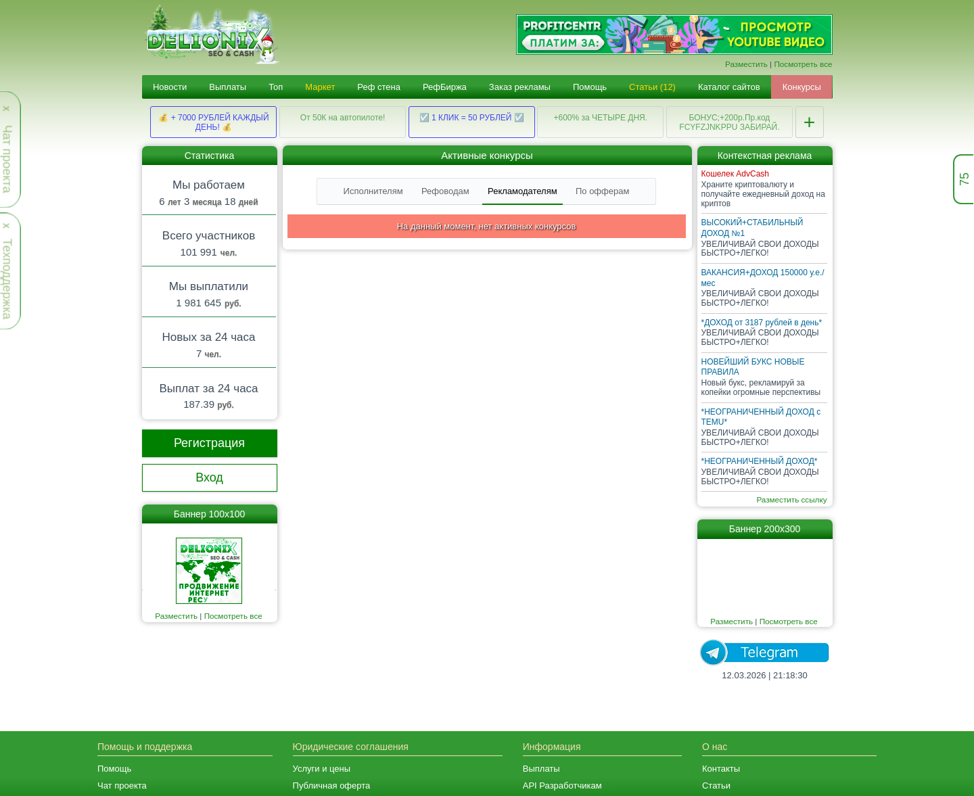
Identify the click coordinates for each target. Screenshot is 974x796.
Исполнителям (373, 191)
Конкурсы (802, 87)
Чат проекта (122, 785)
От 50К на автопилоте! (342, 117)
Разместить (746, 64)
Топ (276, 87)
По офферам (602, 191)
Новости (170, 87)
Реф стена (378, 87)
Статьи (716, 785)
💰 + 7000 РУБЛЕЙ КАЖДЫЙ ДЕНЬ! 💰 (213, 122)
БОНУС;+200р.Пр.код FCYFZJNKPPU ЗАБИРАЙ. (729, 122)
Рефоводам (445, 191)
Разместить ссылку (791, 499)
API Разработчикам (562, 785)
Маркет (320, 87)
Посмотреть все (803, 64)
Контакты (721, 769)
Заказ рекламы (520, 87)
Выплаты (227, 87)
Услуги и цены (322, 769)
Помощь (590, 87)
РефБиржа (445, 87)
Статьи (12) (652, 87)
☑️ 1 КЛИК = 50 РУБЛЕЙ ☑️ (471, 117)
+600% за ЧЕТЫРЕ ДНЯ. (600, 117)
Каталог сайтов (729, 87)
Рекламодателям (522, 191)
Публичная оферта (332, 785)
